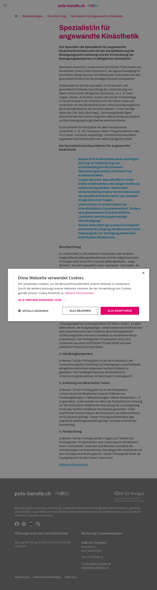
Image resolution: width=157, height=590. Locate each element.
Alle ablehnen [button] (79, 310)
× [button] (143, 273)
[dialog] (78, 295)
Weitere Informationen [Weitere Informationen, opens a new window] (79, 293)
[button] (78, 299)
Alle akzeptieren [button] (119, 310)
